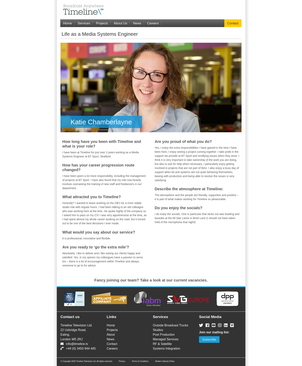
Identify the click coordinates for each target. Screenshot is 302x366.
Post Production (164, 334)
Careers (153, 23)
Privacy (122, 361)
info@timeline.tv (74, 344)
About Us (120, 23)
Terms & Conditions (140, 361)
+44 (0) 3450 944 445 (78, 348)
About (111, 334)
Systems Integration (166, 348)
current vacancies (190, 280)
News (137, 23)
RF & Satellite (162, 344)
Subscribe (209, 339)
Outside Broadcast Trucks (170, 325)
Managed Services (166, 339)
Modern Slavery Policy (164, 361)
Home (67, 23)
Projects (102, 23)
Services (84, 23)
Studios (158, 330)
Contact (233, 23)
